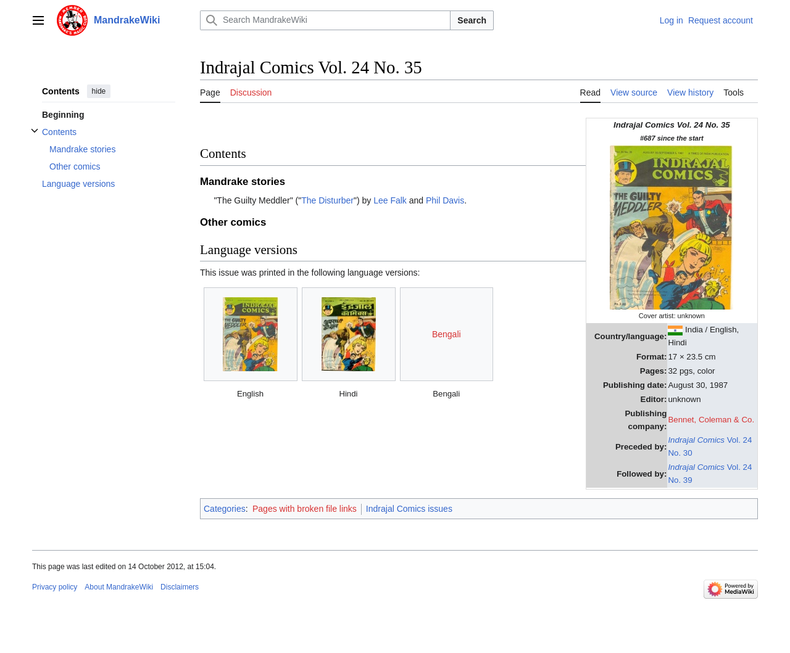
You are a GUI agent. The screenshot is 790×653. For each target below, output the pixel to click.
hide (99, 91)
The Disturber (327, 200)
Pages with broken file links (304, 509)
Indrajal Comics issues (409, 509)
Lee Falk (390, 200)
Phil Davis (445, 200)
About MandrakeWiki (119, 587)
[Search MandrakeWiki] (325, 20)
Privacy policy (54, 587)
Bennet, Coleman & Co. (711, 419)
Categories (225, 509)
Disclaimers (179, 587)
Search (471, 20)
